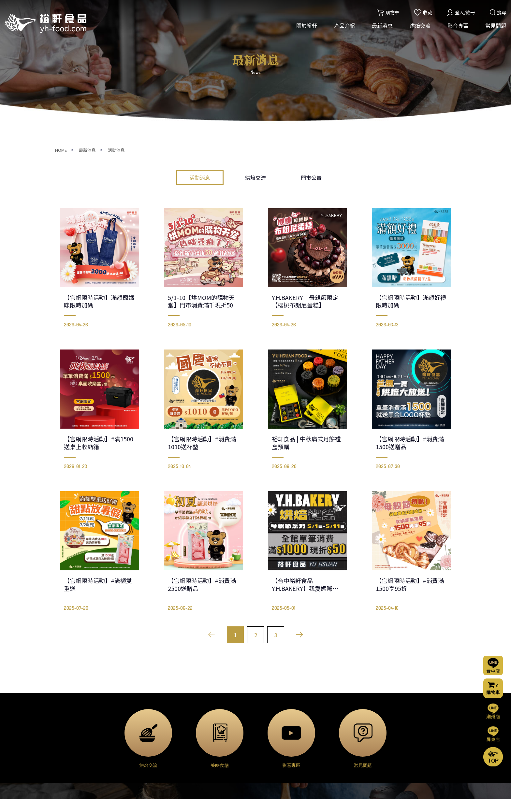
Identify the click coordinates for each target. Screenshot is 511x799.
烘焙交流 (420, 25)
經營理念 (69, 716)
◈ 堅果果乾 (138, 743)
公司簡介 (69, 707)
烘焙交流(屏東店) (274, 716)
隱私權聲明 (334, 752)
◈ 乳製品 (135, 716)
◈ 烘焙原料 (138, 707)
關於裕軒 (306, 25)
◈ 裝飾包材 (138, 762)
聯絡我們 (333, 717)
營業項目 (69, 724)
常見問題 (495, 25)
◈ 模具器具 (138, 752)
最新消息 (382, 25)
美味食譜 (266, 733)
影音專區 (457, 25)
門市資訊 (332, 744)
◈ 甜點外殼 (138, 734)
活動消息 (199, 52)
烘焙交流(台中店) (274, 707)
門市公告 (311, 52)
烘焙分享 (266, 724)
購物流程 (332, 735)
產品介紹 (344, 25)
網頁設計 (343, 788)
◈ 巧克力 (135, 725)
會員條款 (332, 761)
